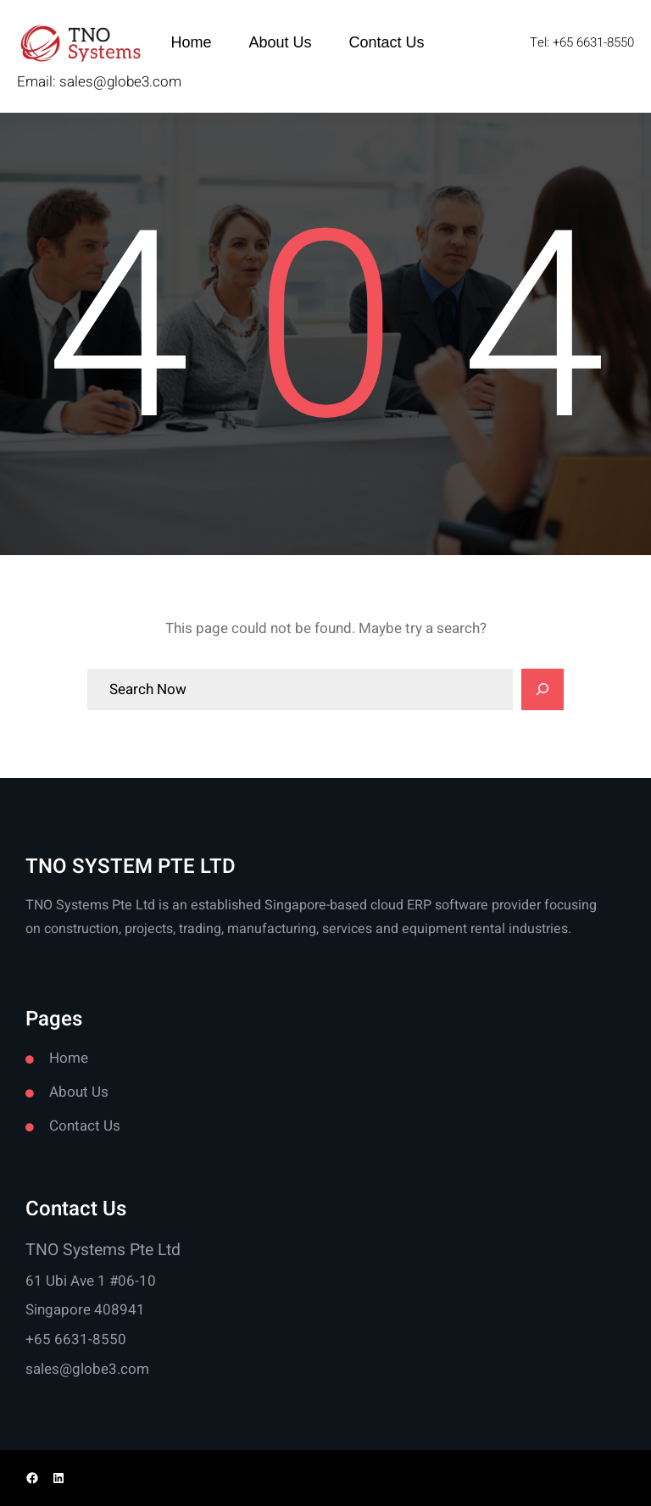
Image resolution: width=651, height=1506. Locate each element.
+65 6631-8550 (75, 1339)
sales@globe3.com (120, 81)
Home (68, 1058)
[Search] (542, 690)
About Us (78, 1092)
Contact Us (84, 1125)
